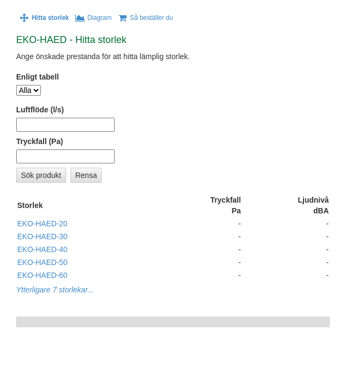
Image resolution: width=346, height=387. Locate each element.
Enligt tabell (37, 77)
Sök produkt (41, 175)
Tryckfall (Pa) (39, 141)
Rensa (86, 175)
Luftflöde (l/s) (40, 109)
